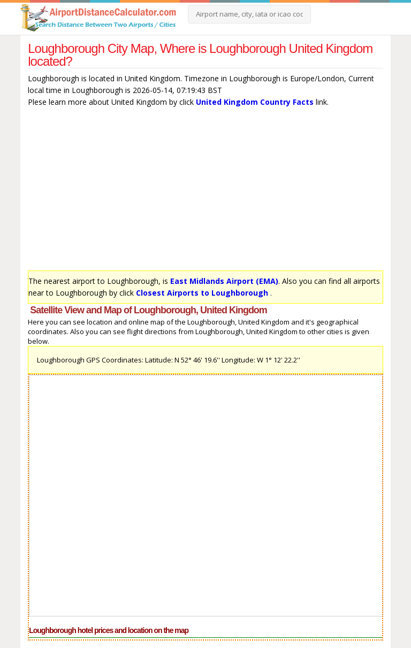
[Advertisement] (205, 191)
